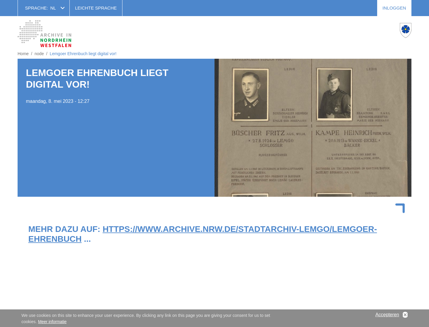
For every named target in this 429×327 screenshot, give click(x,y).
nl (53, 7)
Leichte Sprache (96, 7)
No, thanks (405, 316)
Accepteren (387, 315)
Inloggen (394, 7)
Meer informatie (52, 322)
